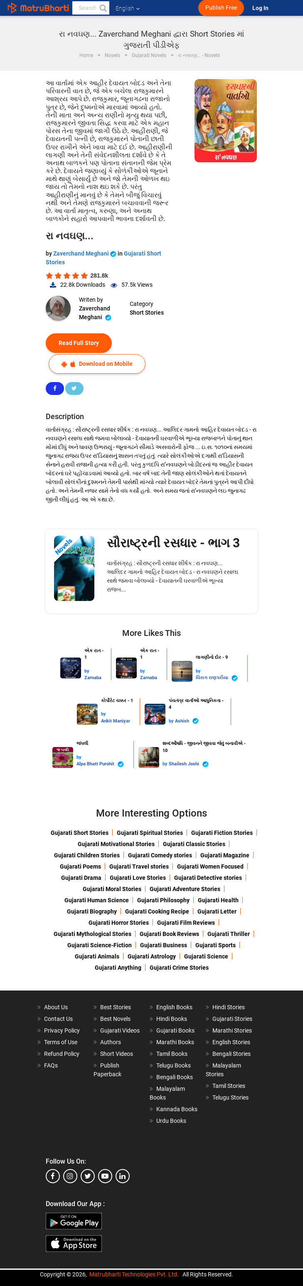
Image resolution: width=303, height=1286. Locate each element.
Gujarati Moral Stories (112, 889)
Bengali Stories (231, 1053)
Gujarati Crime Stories (179, 967)
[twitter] (88, 1176)
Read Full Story (79, 343)
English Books (174, 1007)
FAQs (51, 1065)
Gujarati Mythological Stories (92, 934)
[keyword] (90, 8)
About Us (56, 1007)
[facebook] (53, 1176)
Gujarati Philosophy (163, 900)
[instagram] (70, 1176)
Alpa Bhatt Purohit (100, 764)
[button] (102, 8)
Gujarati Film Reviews (186, 922)
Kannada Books (176, 1109)
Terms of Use (60, 1042)
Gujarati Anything (118, 967)
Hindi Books (171, 1018)
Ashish (187, 721)
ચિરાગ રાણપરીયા (217, 678)
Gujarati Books (175, 1030)
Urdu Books (171, 1120)
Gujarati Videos (120, 1030)
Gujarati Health (218, 900)
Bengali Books (174, 1077)
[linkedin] (123, 1176)
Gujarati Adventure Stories (185, 889)
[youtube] (105, 1176)
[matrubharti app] (193, 8)
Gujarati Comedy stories (160, 855)
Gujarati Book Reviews (169, 934)
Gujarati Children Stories (87, 855)
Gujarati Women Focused (210, 866)
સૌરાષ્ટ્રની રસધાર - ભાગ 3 (173, 543)
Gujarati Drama (81, 877)
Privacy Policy (62, 1030)
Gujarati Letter (216, 911)
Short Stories (147, 312)
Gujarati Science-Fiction (99, 945)
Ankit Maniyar (115, 721)
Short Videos (116, 1053)
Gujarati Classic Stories (194, 844)
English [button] (128, 8)
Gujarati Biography (92, 911)
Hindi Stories (228, 1007)
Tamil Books (171, 1053)
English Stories (231, 1042)
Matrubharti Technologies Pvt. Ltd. (134, 1274)
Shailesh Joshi (189, 764)
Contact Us (58, 1018)
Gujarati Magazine (224, 855)
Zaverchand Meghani (85, 253)
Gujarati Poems (80, 866)
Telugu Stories (230, 1097)
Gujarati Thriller (228, 934)
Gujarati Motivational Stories (116, 844)
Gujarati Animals (97, 956)
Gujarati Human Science (96, 900)
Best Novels (115, 1018)
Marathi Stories (232, 1030)
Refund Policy (61, 1053)
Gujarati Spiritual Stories (150, 832)
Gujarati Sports (215, 945)
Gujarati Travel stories (139, 866)
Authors (110, 1042)
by (86, 671)
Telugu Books (173, 1065)
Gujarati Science (206, 956)
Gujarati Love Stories (138, 877)
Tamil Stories (228, 1085)
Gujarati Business (163, 945)
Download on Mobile (97, 363)
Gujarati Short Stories (79, 832)
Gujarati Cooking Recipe (157, 911)
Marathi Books (175, 1042)
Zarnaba (92, 677)
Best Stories (115, 1007)
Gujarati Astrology (152, 956)
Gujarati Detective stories (208, 877)
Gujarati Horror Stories (119, 922)
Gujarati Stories (232, 1018)
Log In (261, 8)
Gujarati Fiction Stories (222, 832)
